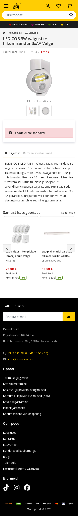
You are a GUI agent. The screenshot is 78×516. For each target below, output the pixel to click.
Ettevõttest (10, 445)
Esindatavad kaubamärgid (19, 451)
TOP (65, 24)
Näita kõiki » (68, 212)
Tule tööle (9, 463)
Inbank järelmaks (14, 408)
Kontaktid (9, 439)
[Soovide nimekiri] (58, 6)
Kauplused (9, 433)
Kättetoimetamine (15, 384)
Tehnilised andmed (37, 153)
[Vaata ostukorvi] (69, 6)
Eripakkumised (18, 24)
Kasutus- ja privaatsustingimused (24, 390)
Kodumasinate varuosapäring (22, 414)
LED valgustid (31, 32)
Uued (52, 24)
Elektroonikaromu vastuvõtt (21, 469)
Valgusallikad (15, 32)
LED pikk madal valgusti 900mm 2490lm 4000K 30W (57, 256)
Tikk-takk (37, 24)
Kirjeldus (12, 153)
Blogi (6, 457)
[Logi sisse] (47, 6)
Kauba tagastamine (15, 402)
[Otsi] (71, 15)
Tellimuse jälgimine (15, 378)
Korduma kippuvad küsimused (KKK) (26, 396)
